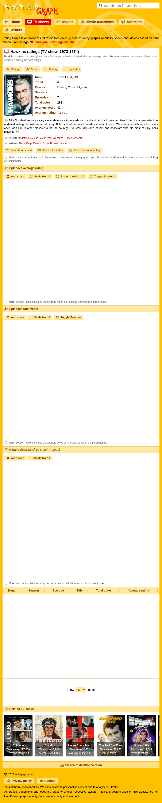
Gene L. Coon (41, 143)
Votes (32, 69)
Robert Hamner (59, 143)
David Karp (25, 143)
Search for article (19, 150)
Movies (64, 22)
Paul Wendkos (55, 138)
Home (12, 22)
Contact (47, 780)
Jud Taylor (40, 138)
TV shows (38, 22)
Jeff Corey (27, 138)
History (50, 69)
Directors (131, 22)
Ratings (13, 69)
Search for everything (84, 150)
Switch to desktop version (81, 765)
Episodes (71, 69)
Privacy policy (19, 780)
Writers (13, 30)
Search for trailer (50, 150)
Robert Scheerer (74, 138)
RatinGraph (30, 4)
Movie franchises (97, 22)
